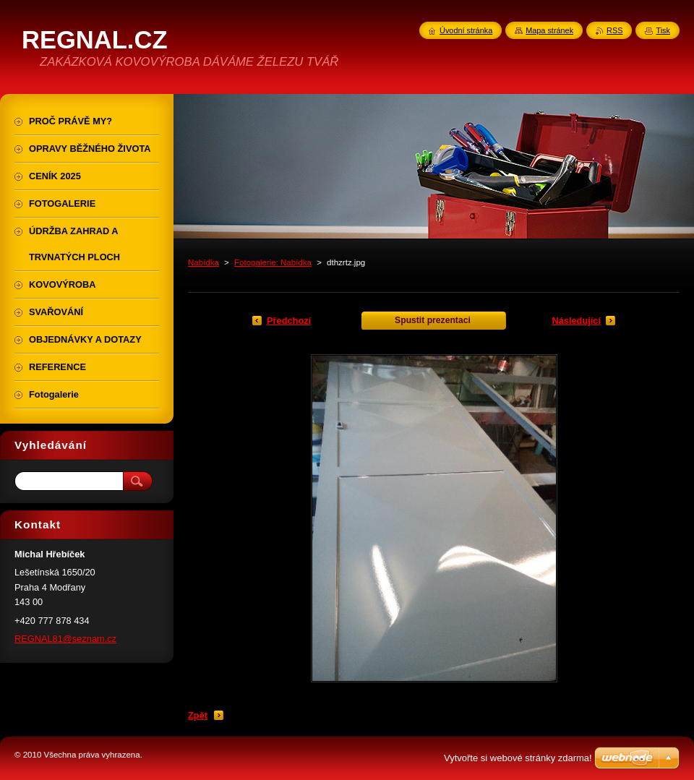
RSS (614, 30)
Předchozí (289, 320)
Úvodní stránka (466, 30)
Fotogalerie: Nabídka (273, 262)
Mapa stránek (549, 30)
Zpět (197, 715)
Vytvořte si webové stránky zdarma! (518, 758)
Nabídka (203, 262)
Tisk (663, 30)
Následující (576, 320)
